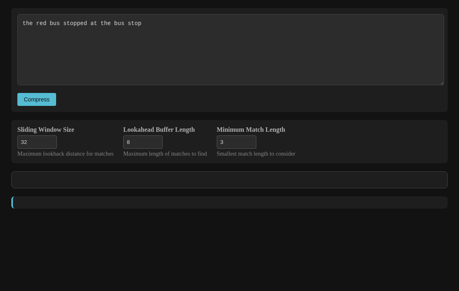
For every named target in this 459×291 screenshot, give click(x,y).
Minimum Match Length (251, 129)
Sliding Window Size (45, 129)
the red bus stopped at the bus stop (230, 49)
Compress (37, 99)
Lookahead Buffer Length (159, 129)
